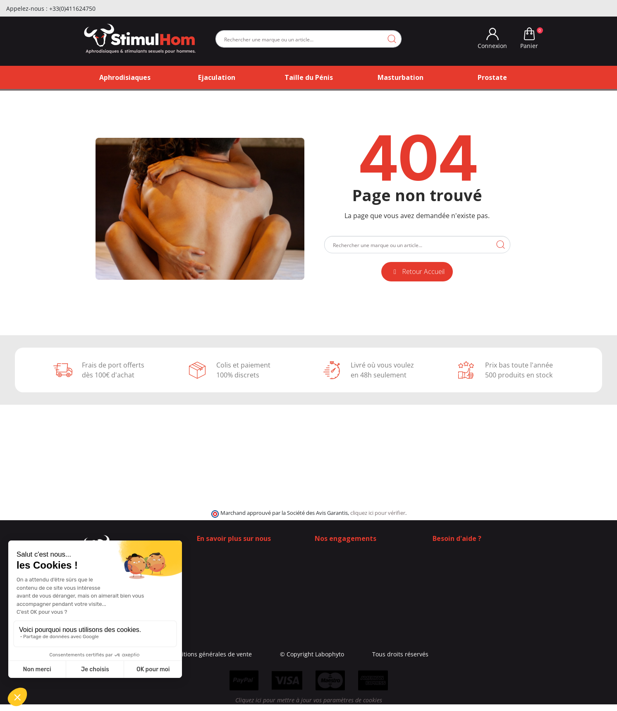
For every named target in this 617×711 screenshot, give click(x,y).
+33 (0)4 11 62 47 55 (466, 568)
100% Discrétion (337, 551)
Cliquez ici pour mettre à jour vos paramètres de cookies (308, 707)
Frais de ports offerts (343, 568)
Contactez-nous (218, 560)
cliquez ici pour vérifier (377, 512)
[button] (417, 271)
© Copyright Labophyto (360, 654)
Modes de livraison (341, 560)
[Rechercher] (308, 39)
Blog (203, 568)
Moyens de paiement (344, 577)
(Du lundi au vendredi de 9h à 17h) (481, 577)
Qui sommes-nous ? (224, 551)
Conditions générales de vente (258, 654)
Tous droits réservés (449, 654)
